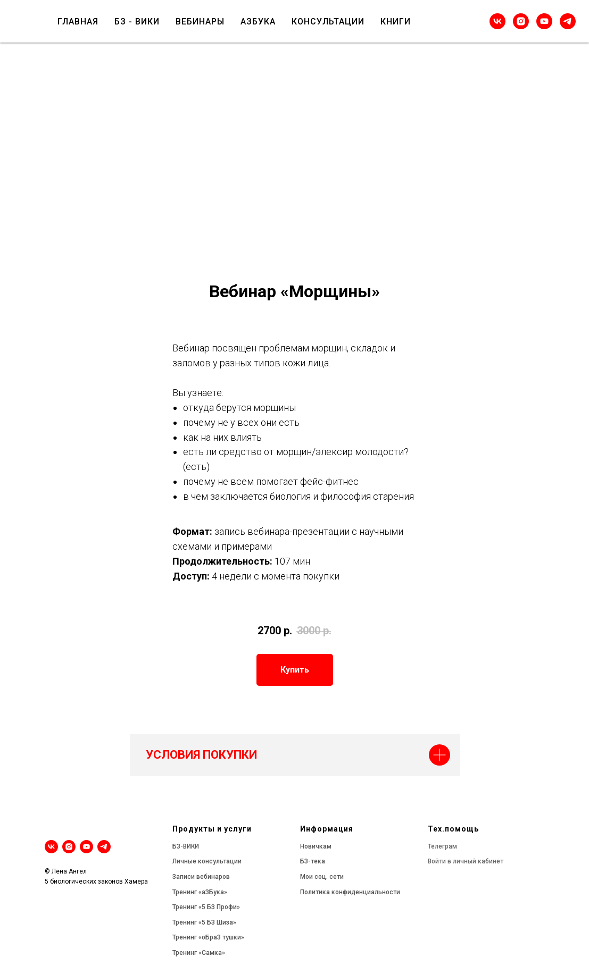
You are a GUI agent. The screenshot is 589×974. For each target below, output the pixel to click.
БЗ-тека (312, 861)
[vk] (497, 21)
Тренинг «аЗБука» (199, 892)
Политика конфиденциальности (350, 892)
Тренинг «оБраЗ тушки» (208, 937)
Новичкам (315, 846)
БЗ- (177, 846)
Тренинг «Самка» (198, 952)
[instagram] (521, 21)
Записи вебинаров (201, 876)
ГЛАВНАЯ (77, 21)
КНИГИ (395, 21)
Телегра (440, 846)
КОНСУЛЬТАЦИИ (328, 21)
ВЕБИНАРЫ (200, 21)
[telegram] (568, 21)
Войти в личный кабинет (465, 861)
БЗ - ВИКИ (137, 21)
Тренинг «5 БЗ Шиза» (204, 922)
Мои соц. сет (320, 876)
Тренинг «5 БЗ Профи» (206, 907)
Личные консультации (207, 861)
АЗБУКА (258, 21)
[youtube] (544, 21)
